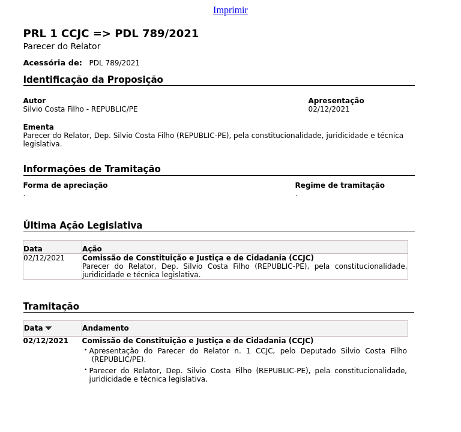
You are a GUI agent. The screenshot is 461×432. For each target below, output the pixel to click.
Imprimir (230, 10)
